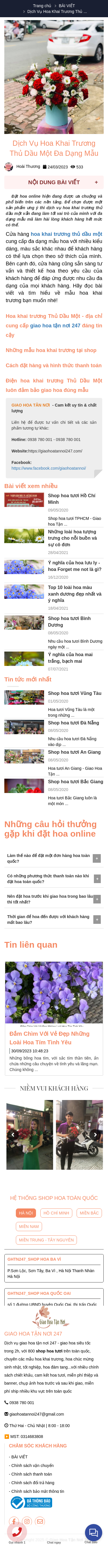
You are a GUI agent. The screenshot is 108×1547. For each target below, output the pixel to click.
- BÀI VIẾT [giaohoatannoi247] (18, 1457)
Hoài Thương (22, 166)
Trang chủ (42, 5)
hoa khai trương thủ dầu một (66, 234)
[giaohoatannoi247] (14, 1522)
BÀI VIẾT (67, 5)
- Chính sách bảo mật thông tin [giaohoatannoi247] (36, 1491)
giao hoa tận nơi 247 (55, 326)
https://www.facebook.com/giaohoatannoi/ (49, 468)
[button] (13, 1135)
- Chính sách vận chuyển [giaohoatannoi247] (31, 1465)
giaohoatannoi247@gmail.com (34, 1414)
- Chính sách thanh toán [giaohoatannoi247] (30, 1474)
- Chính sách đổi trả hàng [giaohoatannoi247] (31, 1482)
